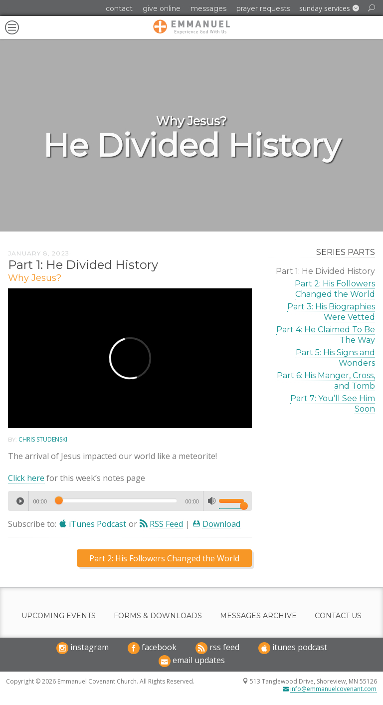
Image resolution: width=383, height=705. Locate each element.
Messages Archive (258, 616)
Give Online (162, 8)
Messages (208, 8)
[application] (130, 501)
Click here (26, 477)
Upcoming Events (58, 616)
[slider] (116, 500)
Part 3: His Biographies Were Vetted (331, 312)
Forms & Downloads (158, 616)
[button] (329, 8)
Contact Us (338, 616)
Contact (119, 8)
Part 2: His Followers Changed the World (335, 289)
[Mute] (212, 501)
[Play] (20, 501)
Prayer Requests (263, 8)
